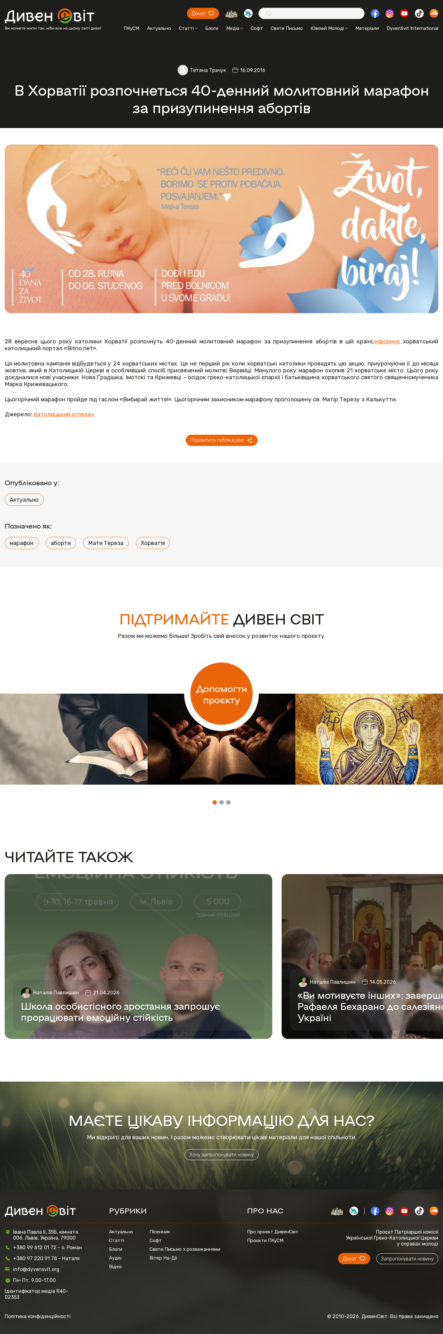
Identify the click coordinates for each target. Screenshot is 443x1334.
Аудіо (115, 1258)
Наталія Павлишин (56, 993)
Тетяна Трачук (208, 70)
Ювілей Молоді (329, 28)
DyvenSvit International (412, 28)
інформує (387, 341)
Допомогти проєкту (221, 693)
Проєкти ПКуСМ (265, 1240)
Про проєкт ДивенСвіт (272, 1232)
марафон (21, 543)
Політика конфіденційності (38, 1316)
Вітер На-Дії (163, 1258)
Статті (188, 28)
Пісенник (160, 1232)
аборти (61, 543)
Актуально (159, 28)
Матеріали (367, 28)
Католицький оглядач (64, 414)
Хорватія (153, 543)
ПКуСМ (131, 28)
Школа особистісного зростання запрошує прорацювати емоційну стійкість (120, 1011)
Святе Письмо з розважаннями (185, 1249)
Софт (257, 28)
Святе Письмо (287, 28)
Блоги (211, 28)
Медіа (234, 28)
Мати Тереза (105, 543)
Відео (115, 1266)
